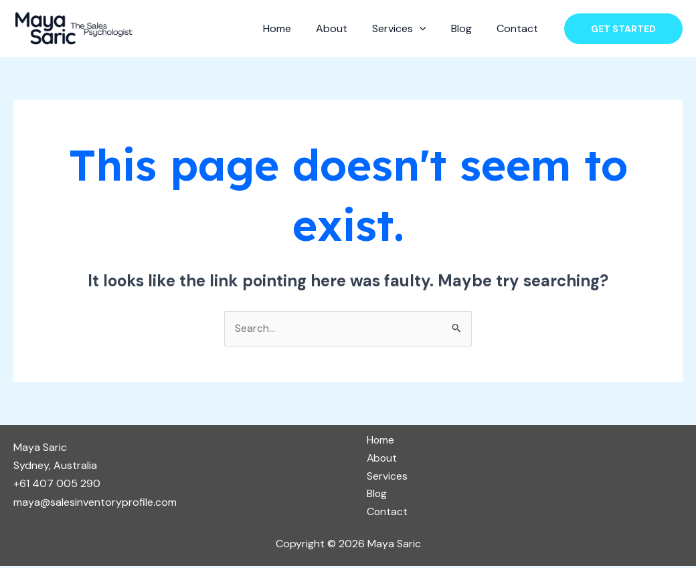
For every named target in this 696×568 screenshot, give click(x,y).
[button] (623, 28)
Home (292, 28)
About (343, 28)
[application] (428, 28)
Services (408, 28)
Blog (466, 28)
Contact (519, 28)
